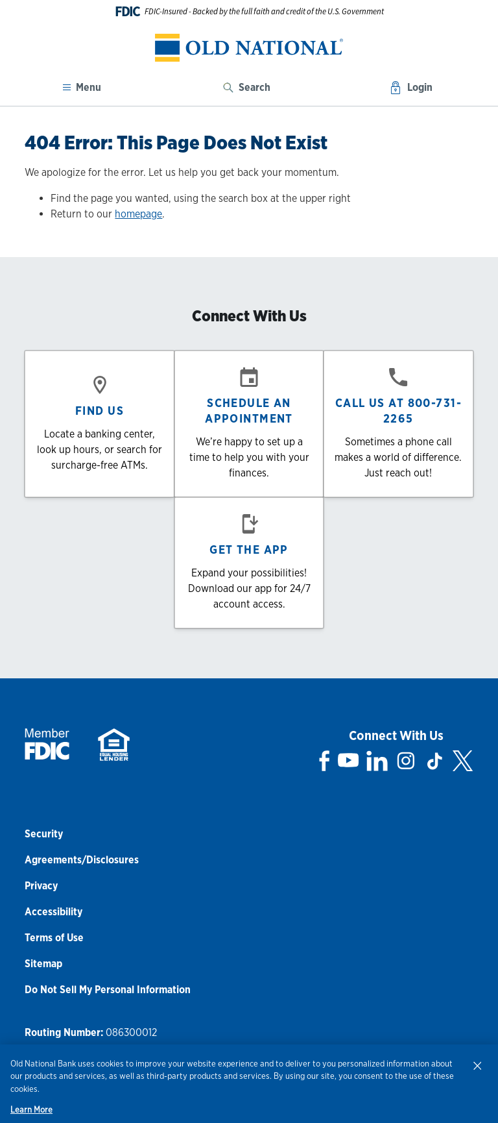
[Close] (477, 1065)
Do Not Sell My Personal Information (108, 989)
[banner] (249, 47)
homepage (138, 214)
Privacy (41, 886)
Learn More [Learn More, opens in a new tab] (31, 1110)
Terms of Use (54, 938)
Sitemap (43, 963)
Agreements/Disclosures (82, 860)
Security (44, 834)
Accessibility (53, 912)
